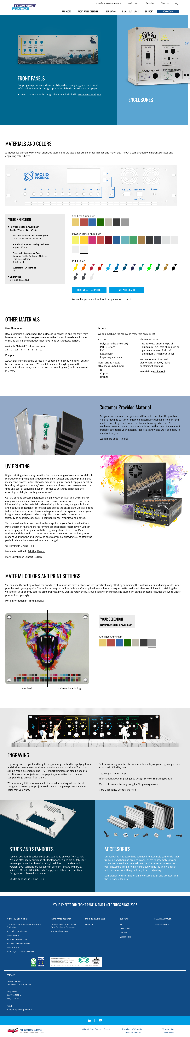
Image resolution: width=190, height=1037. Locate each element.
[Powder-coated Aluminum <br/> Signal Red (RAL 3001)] (100, 240)
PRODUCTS (66, 11)
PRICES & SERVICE (130, 11)
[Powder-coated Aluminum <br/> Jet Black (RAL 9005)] (149, 240)
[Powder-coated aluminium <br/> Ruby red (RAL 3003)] (108, 240)
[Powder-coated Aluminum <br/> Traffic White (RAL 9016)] (84, 249)
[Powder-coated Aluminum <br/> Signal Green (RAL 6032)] (133, 240)
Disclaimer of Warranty (132, 1029)
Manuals (123, 932)
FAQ (121, 924)
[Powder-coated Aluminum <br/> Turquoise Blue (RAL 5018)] (125, 240)
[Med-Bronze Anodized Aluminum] (108, 222)
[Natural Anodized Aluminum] (125, 222)
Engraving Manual (162, 778)
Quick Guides (125, 936)
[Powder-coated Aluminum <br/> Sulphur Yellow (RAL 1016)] (75, 240)
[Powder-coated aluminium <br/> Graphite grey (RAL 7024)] (157, 240)
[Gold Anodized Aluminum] (75, 222)
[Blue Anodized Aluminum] (92, 222)
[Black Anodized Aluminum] (116, 222)
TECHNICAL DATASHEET (89, 290)
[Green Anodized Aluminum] (100, 222)
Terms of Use (168, 1029)
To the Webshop (161, 924)
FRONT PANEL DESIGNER (88, 11)
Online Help (159, 371)
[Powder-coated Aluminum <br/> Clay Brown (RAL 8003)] (141, 240)
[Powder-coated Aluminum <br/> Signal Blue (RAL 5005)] (116, 240)
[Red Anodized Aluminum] (84, 222)
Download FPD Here (59, 931)
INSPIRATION (110, 11)
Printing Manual (36, 551)
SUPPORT (149, 11)
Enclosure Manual (118, 879)
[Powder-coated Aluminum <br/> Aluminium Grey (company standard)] (166, 240)
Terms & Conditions (132, 1032)
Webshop (150, 3)
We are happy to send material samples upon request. (102, 299)
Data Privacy (168, 1032)
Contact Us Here (33, 557)
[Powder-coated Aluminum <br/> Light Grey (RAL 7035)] (174, 240)
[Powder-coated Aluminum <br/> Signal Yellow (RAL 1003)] (84, 240)
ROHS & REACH (127, 290)
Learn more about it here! (113, 438)
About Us (165, 3)
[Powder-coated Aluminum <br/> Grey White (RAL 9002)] (75, 249)
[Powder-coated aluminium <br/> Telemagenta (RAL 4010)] (92, 240)
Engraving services (149, 784)
